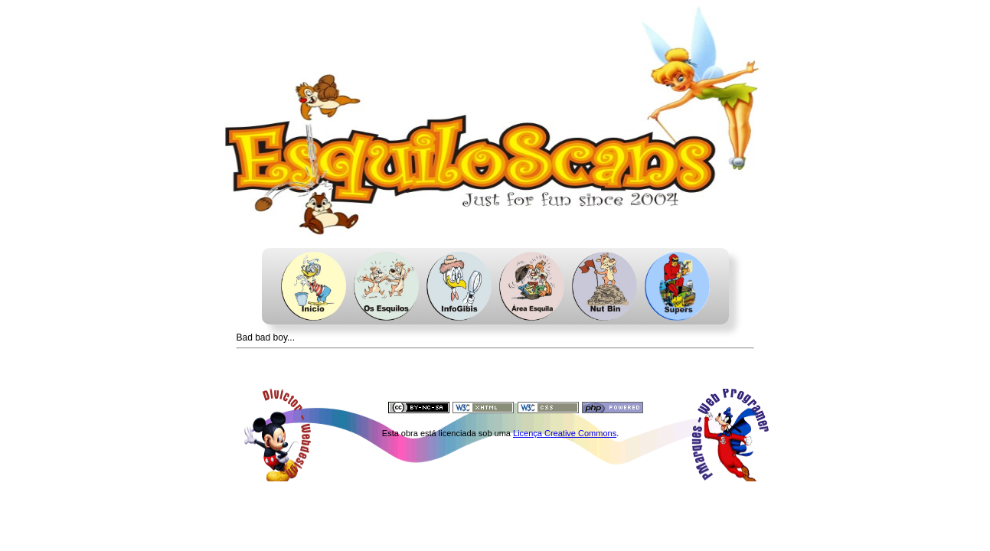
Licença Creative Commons (564, 433)
